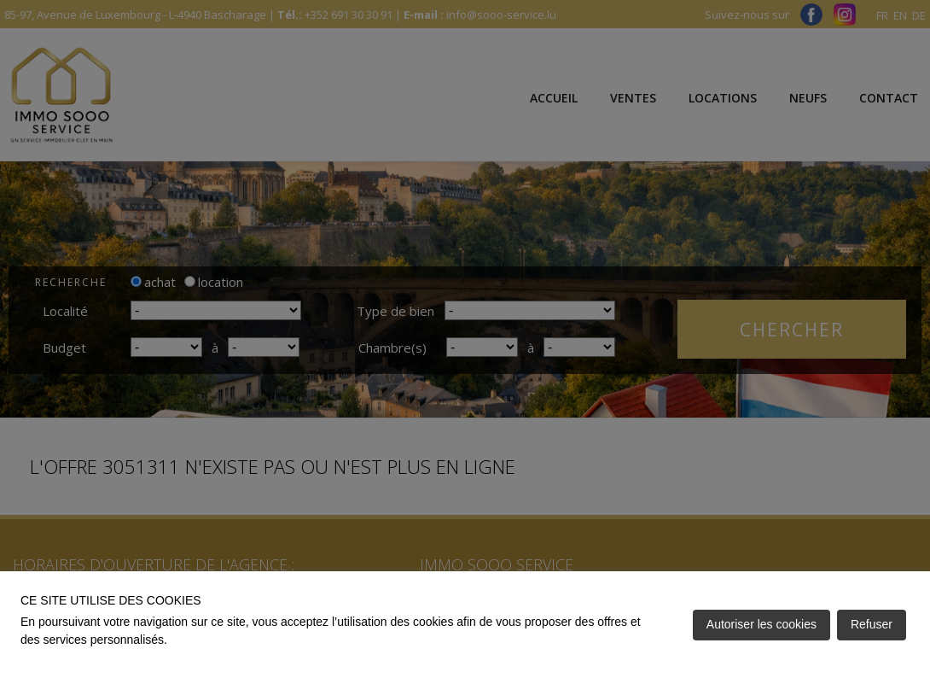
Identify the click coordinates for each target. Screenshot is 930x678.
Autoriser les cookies (761, 624)
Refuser (871, 624)
